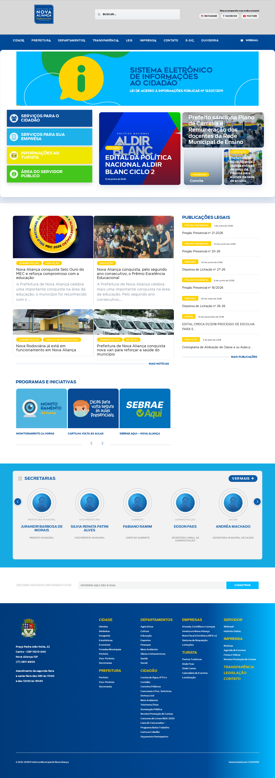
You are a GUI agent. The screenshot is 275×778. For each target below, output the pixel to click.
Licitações (188, 645)
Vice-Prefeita (106, 658)
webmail (249, 40)
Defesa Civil (147, 696)
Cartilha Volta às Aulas (86, 433)
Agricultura (147, 627)
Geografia (104, 636)
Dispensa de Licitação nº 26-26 (203, 306)
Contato (171, 40)
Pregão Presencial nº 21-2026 (202, 233)
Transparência (106, 40)
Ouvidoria (209, 40)
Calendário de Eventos (195, 673)
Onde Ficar (188, 664)
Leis (129, 40)
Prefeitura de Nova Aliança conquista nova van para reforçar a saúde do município (131, 350)
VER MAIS (243, 478)
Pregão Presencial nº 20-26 (201, 251)
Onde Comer (189, 668)
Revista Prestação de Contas (157, 714)
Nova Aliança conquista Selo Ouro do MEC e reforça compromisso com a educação (50, 274)
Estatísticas (105, 640)
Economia (104, 645)
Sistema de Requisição (195, 640)
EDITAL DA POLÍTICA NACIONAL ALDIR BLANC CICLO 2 (138, 165)
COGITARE (253, 762)
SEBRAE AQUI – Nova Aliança (140, 433)
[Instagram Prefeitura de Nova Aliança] (209, 16)
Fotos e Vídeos (232, 655)
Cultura (145, 631)
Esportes (146, 640)
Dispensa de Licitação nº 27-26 (203, 269)
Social (144, 663)
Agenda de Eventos (235, 650)
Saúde (144, 658)
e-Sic (190, 40)
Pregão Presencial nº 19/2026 (202, 287)
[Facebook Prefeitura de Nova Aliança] (230, 16)
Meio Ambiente (149, 649)
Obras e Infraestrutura (153, 654)
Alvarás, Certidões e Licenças (198, 627)
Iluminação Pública (151, 709)
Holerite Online (232, 631)
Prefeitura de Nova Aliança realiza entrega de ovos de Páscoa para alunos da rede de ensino (242, 169)
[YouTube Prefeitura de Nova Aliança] (250, 16)
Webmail (229, 627)
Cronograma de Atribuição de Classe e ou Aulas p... (217, 347)
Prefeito (103, 654)
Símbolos (104, 631)
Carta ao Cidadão (150, 732)
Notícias (228, 646)
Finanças (146, 645)
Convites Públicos (151, 687)
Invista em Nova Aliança (196, 631)
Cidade (18, 40)
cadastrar (242, 585)
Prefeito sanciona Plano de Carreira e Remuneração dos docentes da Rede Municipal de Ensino (221, 130)
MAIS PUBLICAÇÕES (244, 357)
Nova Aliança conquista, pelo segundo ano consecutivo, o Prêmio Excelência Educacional (132, 274)
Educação (146, 636)
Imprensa (148, 40)
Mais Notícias (159, 364)
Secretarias (105, 663)
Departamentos (71, 40)
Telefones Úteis (149, 705)
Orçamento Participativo (154, 737)
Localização (189, 677)
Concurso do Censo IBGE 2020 (157, 718)
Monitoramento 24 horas (35, 433)
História (103, 627)
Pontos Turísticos (192, 659)
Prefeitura (40, 40)
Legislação (235, 673)
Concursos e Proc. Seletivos (156, 691)
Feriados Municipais (110, 649)
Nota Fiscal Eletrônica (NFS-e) (199, 636)
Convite (196, 180)
